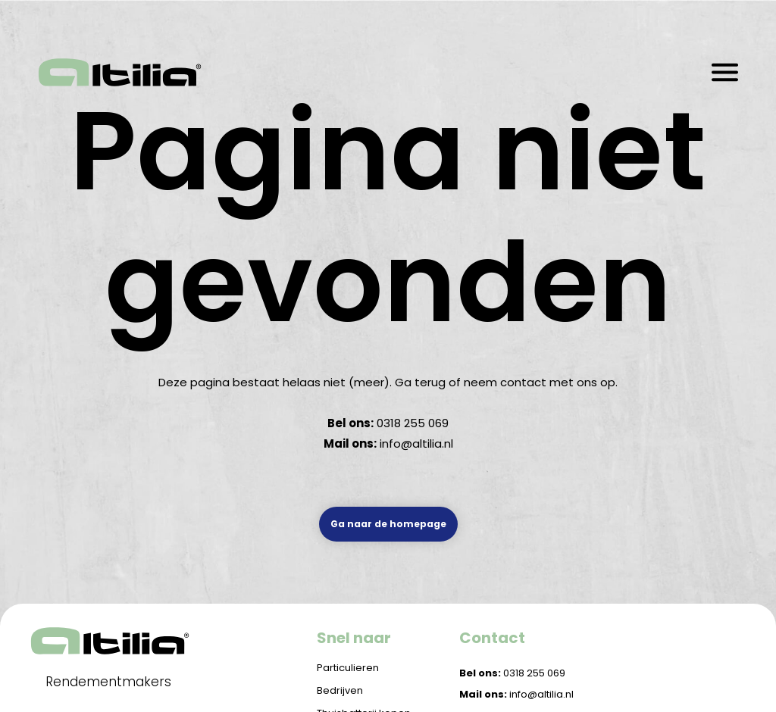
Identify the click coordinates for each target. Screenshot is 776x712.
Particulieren (348, 667)
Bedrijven (340, 690)
